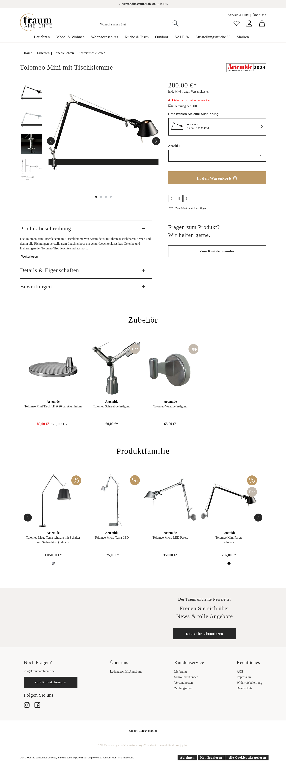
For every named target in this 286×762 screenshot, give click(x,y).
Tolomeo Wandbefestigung (170, 406)
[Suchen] (176, 23)
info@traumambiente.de (39, 671)
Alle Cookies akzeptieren (247, 757)
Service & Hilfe (238, 15)
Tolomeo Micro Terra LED (112, 537)
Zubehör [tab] (143, 319)
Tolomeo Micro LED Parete (170, 537)
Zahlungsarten (183, 688)
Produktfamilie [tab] (143, 451)
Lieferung (180, 671)
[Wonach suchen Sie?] (136, 23)
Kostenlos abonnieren (204, 633)
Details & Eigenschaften (49, 270)
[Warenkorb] (262, 23)
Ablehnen (187, 757)
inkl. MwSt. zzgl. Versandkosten (189, 91)
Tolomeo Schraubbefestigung (111, 406)
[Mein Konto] (249, 23)
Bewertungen (36, 286)
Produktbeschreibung (45, 228)
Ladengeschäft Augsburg (126, 671)
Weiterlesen (29, 256)
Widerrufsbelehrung (249, 682)
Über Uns (259, 15)
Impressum (244, 677)
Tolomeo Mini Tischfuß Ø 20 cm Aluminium (53, 406)
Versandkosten (183, 682)
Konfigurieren (211, 757)
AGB (240, 671)
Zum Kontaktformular (217, 251)
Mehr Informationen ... (123, 757)
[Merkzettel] (236, 23)
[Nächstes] (156, 141)
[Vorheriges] (51, 141)
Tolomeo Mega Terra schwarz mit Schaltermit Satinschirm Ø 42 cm (53, 540)
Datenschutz (244, 688)
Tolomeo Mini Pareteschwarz (229, 540)
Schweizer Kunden (186, 677)
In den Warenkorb (217, 177)
